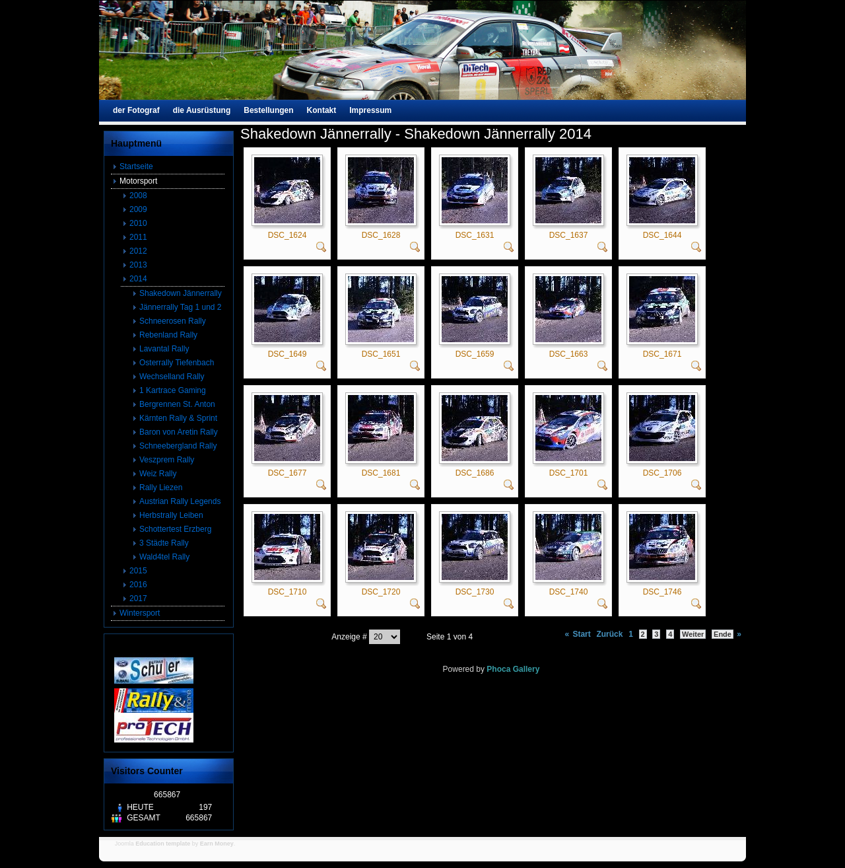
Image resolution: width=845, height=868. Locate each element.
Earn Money (217, 843)
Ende (722, 634)
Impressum (370, 110)
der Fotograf (136, 110)
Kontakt (322, 110)
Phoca (498, 669)
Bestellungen (268, 110)
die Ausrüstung (202, 110)
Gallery (526, 669)
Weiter (693, 634)
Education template (162, 843)
